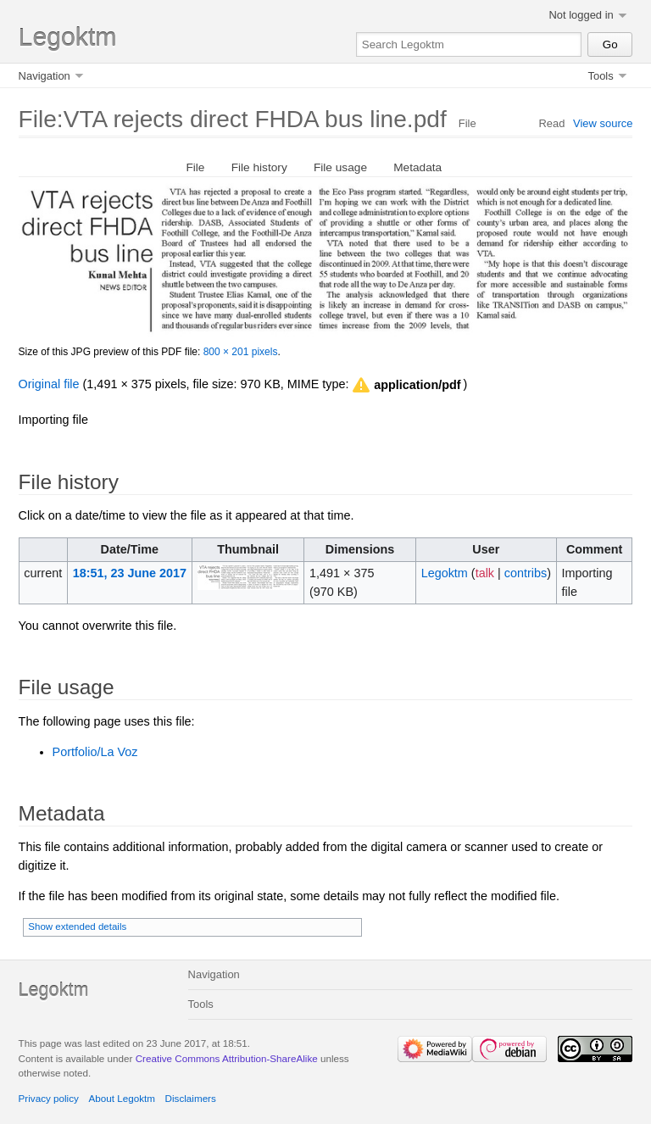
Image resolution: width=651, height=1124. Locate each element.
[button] (405, 385)
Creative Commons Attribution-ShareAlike (227, 1058)
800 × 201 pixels (240, 352)
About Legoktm (122, 1098)
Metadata (417, 167)
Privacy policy (49, 1098)
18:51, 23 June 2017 (129, 573)
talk (485, 573)
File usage (340, 167)
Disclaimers (190, 1098)
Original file (49, 384)
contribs (525, 573)
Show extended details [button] (77, 926)
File (195, 167)
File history (259, 167)
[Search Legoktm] (469, 44)
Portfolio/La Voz (95, 752)
